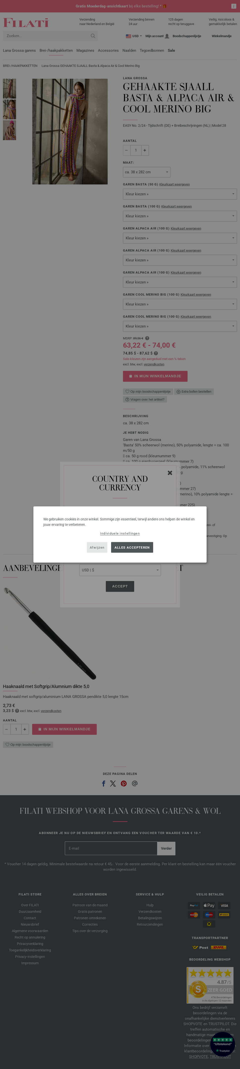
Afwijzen (97, 547)
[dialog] (120, 535)
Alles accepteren (132, 547)
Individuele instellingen (120, 533)
